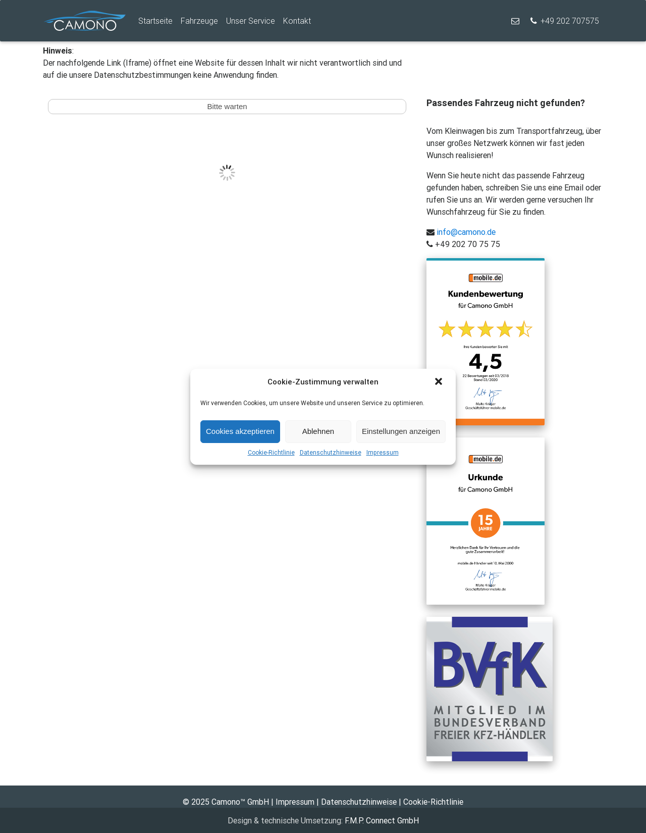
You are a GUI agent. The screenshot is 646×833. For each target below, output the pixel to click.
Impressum (382, 452)
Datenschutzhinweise (330, 452)
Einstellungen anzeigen (401, 431)
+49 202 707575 (564, 21)
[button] (440, 382)
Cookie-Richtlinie (271, 452)
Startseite (155, 21)
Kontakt (297, 21)
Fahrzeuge (199, 21)
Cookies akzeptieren (240, 431)
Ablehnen (318, 431)
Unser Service (250, 21)
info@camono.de (465, 232)
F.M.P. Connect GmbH (382, 820)
